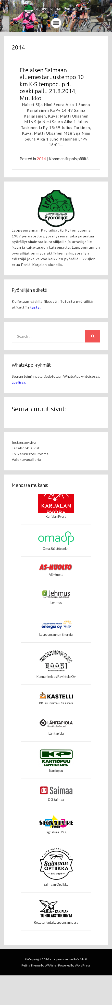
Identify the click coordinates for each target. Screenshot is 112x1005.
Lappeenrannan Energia (56, 635)
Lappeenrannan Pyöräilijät (69, 959)
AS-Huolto (56, 575)
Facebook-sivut (26, 448)
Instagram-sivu (24, 442)
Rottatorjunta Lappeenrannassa (56, 922)
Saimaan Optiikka (56, 884)
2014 (41, 158)
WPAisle (50, 965)
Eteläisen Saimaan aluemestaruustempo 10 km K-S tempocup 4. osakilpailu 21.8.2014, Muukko (52, 84)
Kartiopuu (56, 771)
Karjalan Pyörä (56, 516)
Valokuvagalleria (26, 459)
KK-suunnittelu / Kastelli (56, 703)
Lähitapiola (56, 733)
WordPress (83, 965)
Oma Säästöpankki (56, 549)
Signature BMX (56, 832)
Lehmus (56, 603)
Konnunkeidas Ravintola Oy (56, 677)
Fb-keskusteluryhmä (30, 454)
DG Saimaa (56, 800)
